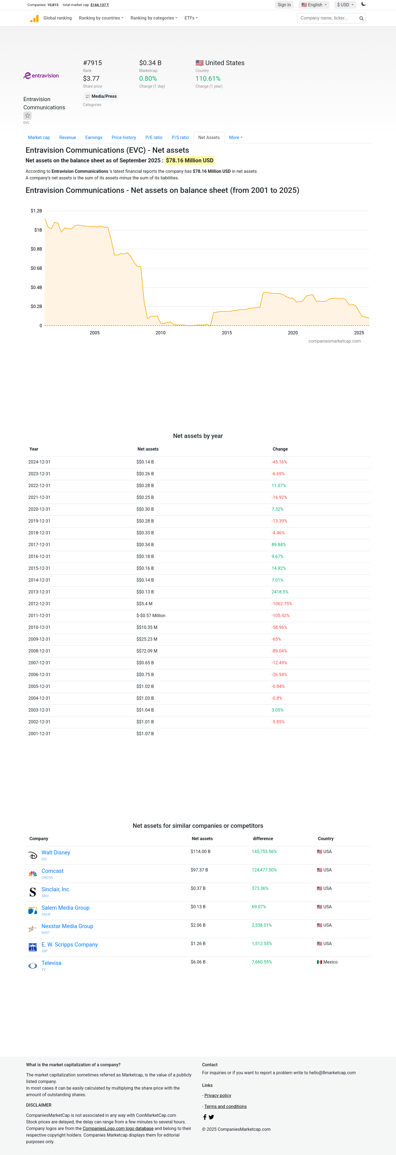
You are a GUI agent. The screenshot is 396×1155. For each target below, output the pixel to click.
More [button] (234, 137)
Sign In (284, 4)
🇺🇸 (312, 4)
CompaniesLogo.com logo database (118, 1128)
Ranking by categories (152, 18)
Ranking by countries (99, 18)
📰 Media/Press (101, 96)
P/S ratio (180, 137)
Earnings (93, 137)
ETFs (189, 18)
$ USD (343, 4)
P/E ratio (154, 137)
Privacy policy (217, 1095)
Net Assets (209, 137)
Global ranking (57, 18)
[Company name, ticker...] (331, 18)
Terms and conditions (225, 1106)
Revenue (67, 137)
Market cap (39, 137)
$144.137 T (99, 5)
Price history (124, 137)
